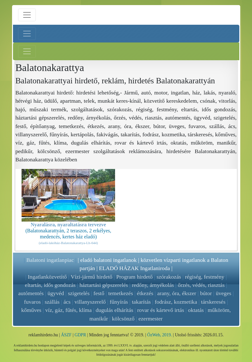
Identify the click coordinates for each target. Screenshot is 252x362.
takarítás (141, 302)
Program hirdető (134, 277)
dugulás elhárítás (114, 310)
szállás (52, 302)
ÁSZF (66, 335)
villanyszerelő (90, 302)
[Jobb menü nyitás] (27, 51)
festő (99, 293)
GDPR (80, 335)
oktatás (196, 310)
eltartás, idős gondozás (50, 285)
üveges (223, 293)
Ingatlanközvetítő (47, 277)
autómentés (31, 293)
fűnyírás (119, 302)
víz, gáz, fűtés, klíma (68, 310)
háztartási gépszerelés (104, 285)
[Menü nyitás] (27, 15)
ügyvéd (56, 293)
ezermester (151, 318)
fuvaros (32, 302)
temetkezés (120, 293)
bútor (206, 293)
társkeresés (213, 302)
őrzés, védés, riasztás (201, 285)
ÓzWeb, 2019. (159, 335)
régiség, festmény (204, 277)
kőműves (31, 310)
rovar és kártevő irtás (160, 310)
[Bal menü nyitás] (27, 33)
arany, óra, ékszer (176, 293)
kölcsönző (123, 318)
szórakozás (169, 277)
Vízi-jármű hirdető (91, 277)
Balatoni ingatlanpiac (50, 260)
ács (66, 302)
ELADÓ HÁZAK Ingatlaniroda (134, 268)
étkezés (145, 293)
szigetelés (78, 293)
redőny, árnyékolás (153, 285)
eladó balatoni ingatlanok (108, 260)
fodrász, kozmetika (176, 302)
